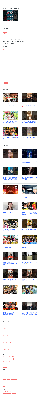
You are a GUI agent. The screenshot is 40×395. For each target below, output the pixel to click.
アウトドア (4, 356)
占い (3, 364)
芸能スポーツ (9, 332)
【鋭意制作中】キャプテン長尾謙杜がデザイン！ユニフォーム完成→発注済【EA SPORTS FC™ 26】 (29, 213)
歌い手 (10, 342)
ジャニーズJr (4, 49)
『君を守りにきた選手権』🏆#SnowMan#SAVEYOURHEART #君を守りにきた (10, 263)
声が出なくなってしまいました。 (9, 212)
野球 (7, 325)
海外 (3, 335)
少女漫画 (14, 375)
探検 (9, 361)
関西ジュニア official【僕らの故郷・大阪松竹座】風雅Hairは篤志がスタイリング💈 (29, 105)
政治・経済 (14, 332)
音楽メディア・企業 (5, 342)
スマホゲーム (4, 382)
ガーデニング (11, 364)
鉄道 (6, 361)
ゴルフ (9, 328)
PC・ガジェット (9, 356)
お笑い (4, 391)
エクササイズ (4, 328)
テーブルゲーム (9, 382)
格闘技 (11, 325)
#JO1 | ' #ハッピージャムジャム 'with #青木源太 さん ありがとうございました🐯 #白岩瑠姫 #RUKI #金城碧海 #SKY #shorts (29, 313)
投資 (11, 349)
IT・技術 (7, 335)
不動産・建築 (4, 349)
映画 (7, 391)
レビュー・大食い (8, 371)
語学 (8, 349)
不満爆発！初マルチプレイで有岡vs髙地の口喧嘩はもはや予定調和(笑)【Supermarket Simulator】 (10, 313)
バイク (7, 364)
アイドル (11, 391)
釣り (13, 356)
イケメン (4, 375)
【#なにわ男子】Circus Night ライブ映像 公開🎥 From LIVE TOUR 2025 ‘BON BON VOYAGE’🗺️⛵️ (29, 178)
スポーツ (11, 335)
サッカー (4, 325)
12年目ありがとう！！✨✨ (8, 159)
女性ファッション (9, 375)
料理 (3, 371)
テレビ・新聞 (4, 332)
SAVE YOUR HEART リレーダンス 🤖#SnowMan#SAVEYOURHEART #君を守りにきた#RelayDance (29, 161)
